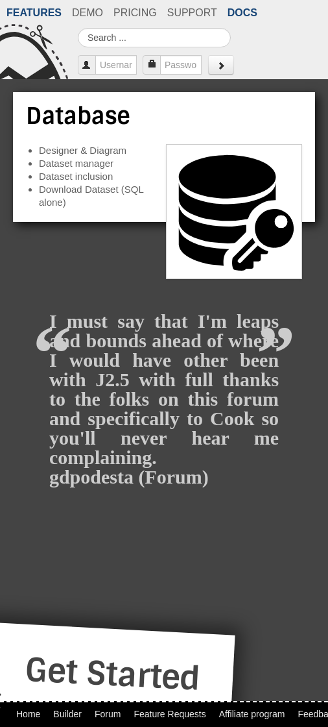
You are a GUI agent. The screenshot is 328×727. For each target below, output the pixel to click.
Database (78, 116)
